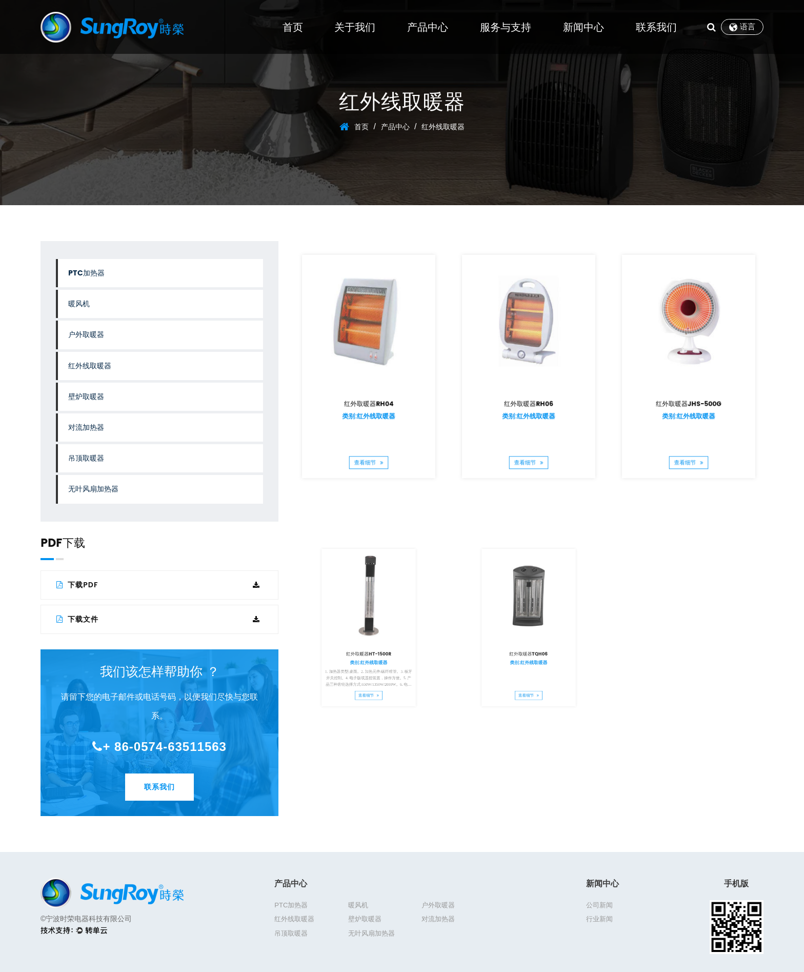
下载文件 (158, 619)
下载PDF (158, 585)
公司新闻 (599, 905)
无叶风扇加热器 (93, 489)
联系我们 (656, 27)
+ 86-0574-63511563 (159, 746)
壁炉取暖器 (86, 397)
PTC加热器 (86, 273)
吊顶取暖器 (86, 458)
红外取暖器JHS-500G (688, 388)
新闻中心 (583, 27)
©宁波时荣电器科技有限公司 (86, 919)
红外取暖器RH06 (529, 388)
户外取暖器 (86, 335)
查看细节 (369, 423)
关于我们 (354, 27)
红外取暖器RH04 (369, 388)
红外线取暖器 (89, 366)
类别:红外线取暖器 (369, 395)
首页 (293, 27)
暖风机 (79, 304)
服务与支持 (505, 27)
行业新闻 (599, 919)
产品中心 (427, 27)
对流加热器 (86, 427)
